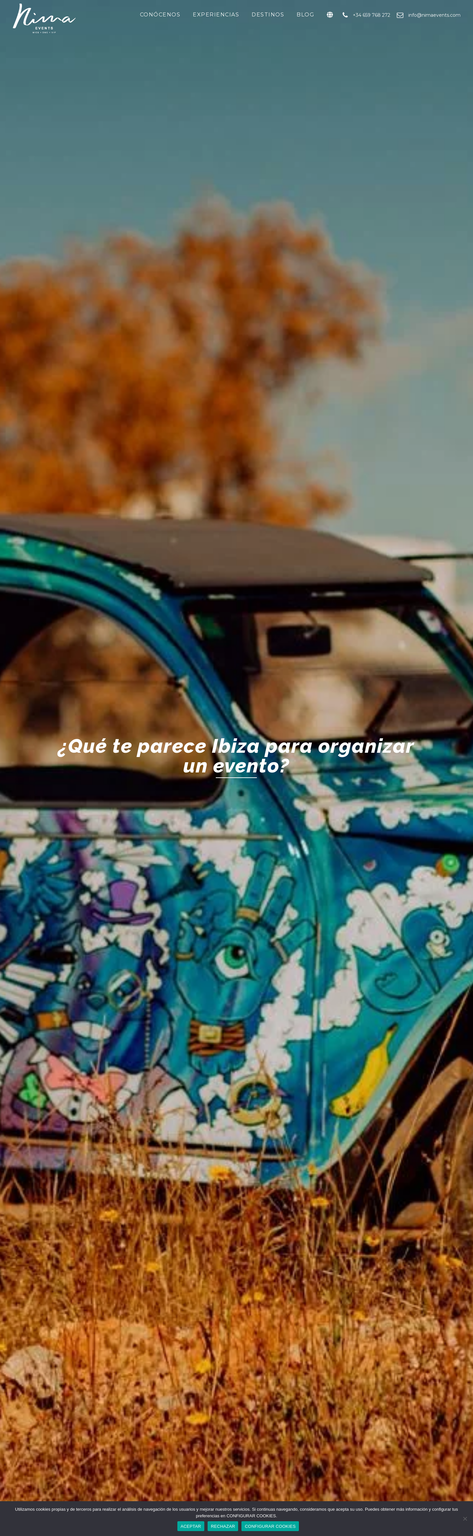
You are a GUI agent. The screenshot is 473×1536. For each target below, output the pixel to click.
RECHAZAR (223, 1526)
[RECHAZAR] (465, 1518)
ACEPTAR (191, 1526)
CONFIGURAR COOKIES (270, 1526)
